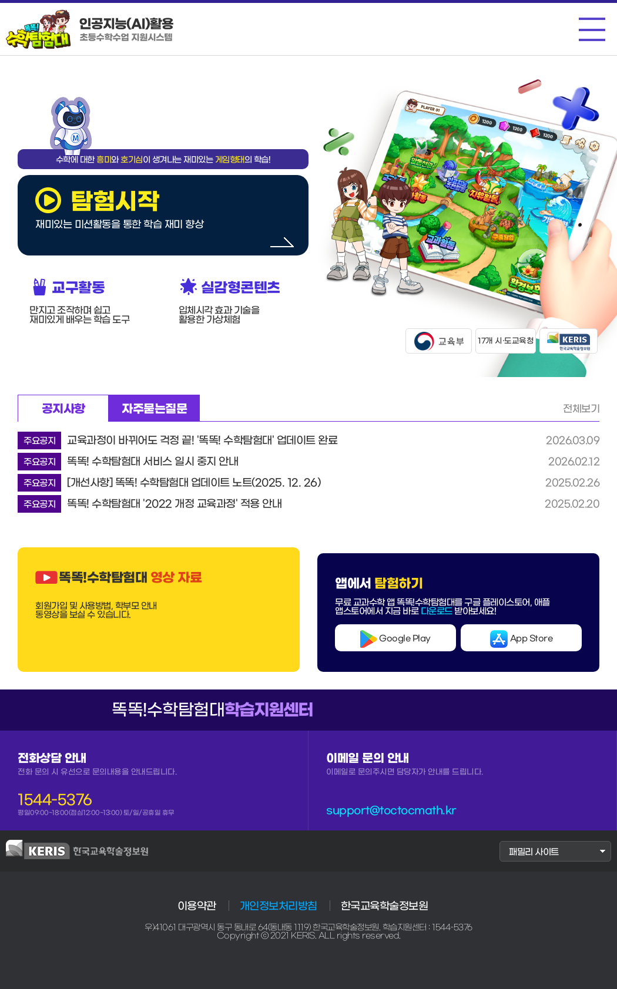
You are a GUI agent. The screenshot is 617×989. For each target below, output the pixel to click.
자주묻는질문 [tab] (154, 409)
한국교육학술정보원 (384, 906)
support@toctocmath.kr (391, 810)
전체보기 (581, 408)
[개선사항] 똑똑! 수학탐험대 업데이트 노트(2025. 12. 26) (169, 483)
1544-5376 (55, 800)
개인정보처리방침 (278, 906)
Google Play (395, 639)
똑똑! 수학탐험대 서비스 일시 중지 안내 (128, 461)
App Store (521, 639)
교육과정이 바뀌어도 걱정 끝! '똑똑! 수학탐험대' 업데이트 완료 (177, 440)
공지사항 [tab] (63, 409)
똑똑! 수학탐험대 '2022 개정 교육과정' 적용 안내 (149, 504)
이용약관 (196, 906)
